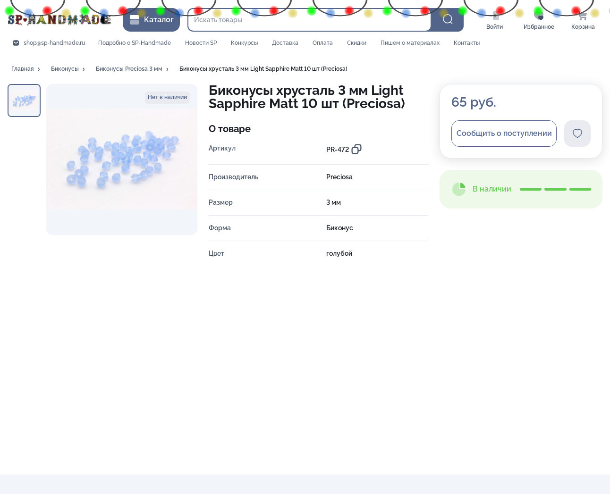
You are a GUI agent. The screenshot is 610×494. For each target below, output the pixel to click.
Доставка (285, 43)
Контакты (467, 43)
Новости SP (201, 43)
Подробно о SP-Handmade (134, 43)
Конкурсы (244, 43)
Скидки (356, 43)
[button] (26, 69)
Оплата (323, 43)
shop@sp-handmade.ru (54, 43)
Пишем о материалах (410, 43)
